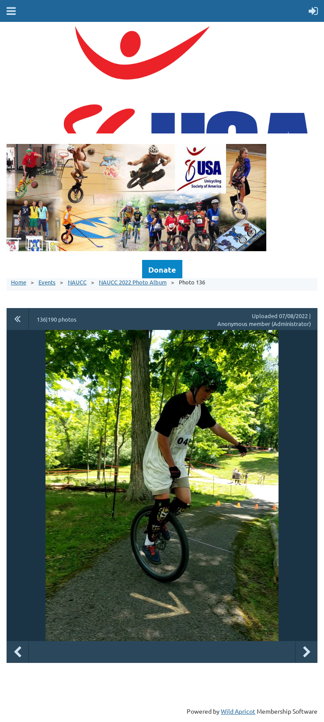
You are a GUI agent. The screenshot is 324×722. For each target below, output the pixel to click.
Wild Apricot (238, 711)
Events (47, 282)
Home (18, 282)
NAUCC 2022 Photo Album (133, 282)
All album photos (18, 319)
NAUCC (77, 282)
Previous (17, 652)
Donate (162, 269)
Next (306, 652)
